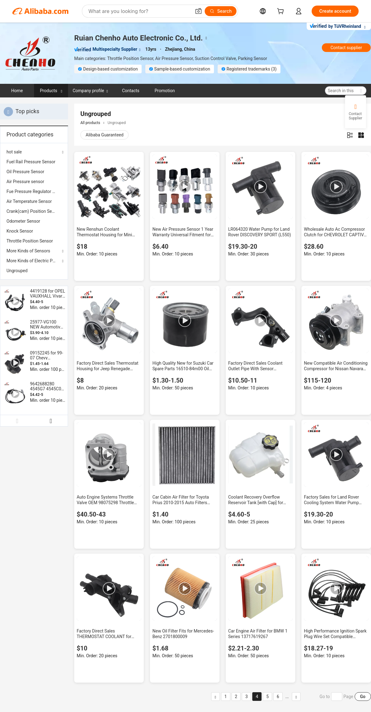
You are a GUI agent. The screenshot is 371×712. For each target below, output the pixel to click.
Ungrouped (17, 270)
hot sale (14, 151)
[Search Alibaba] (139, 11)
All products (90, 123)
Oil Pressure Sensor (25, 171)
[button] (198, 11)
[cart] (281, 12)
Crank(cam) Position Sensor (33, 211)
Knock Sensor (19, 231)
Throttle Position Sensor (29, 240)
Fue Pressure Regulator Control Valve (34, 191)
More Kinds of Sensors (28, 250)
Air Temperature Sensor (29, 201)
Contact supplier (346, 47)
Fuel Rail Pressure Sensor (30, 161)
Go (362, 696)
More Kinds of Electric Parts (33, 260)
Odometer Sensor (23, 221)
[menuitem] (34, 162)
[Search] (221, 11)
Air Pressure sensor (25, 181)
